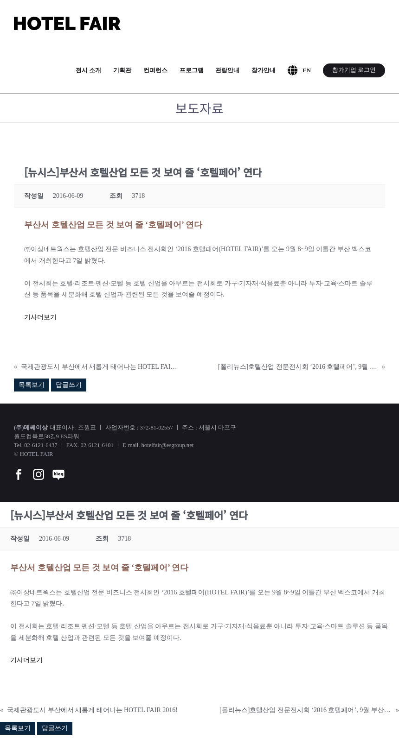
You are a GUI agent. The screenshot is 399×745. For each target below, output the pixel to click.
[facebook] (18, 468)
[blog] (58, 468)
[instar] (38, 468)
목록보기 (32, 384)
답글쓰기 (69, 384)
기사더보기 (40, 317)
